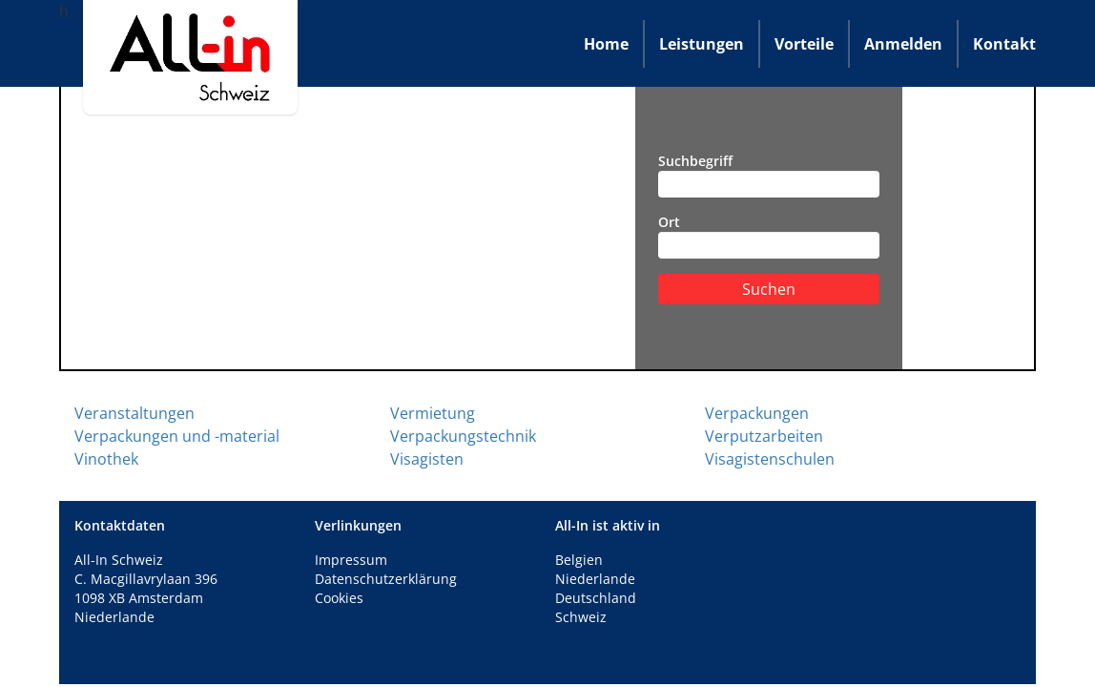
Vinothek (106, 458)
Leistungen (701, 43)
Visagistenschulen (770, 458)
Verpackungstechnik (463, 436)
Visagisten (427, 458)
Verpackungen (757, 413)
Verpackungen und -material (176, 436)
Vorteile (804, 43)
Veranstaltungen (134, 413)
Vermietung (432, 413)
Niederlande (595, 579)
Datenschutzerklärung (386, 579)
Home (606, 43)
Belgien (579, 560)
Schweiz (581, 617)
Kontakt (1004, 43)
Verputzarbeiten (764, 436)
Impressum (351, 560)
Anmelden (903, 43)
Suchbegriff (768, 175)
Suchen (768, 289)
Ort (768, 236)
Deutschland (595, 598)
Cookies (339, 598)
